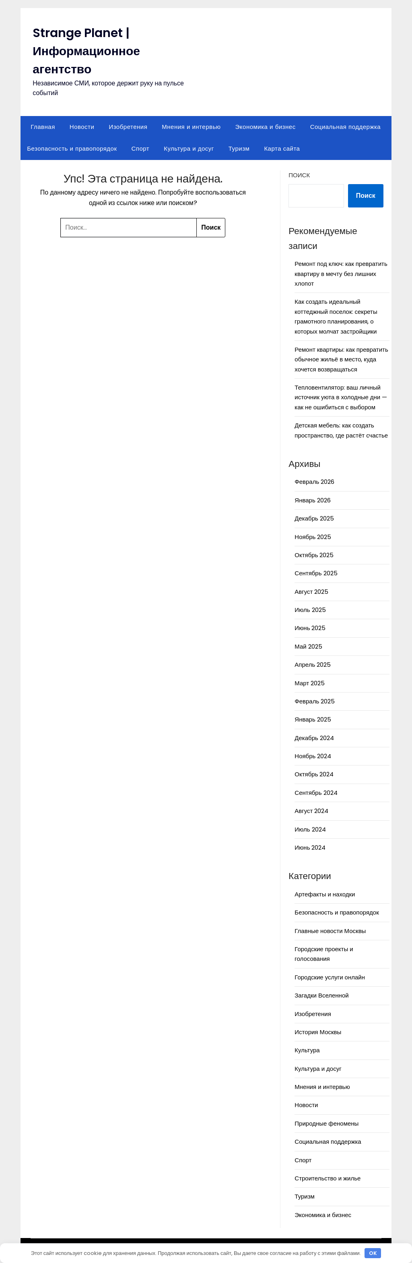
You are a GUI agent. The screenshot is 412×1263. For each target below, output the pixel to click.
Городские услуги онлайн (330, 977)
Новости (82, 126)
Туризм (239, 148)
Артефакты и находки (325, 894)
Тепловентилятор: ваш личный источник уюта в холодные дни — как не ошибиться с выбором (341, 397)
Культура (307, 1050)
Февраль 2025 (315, 701)
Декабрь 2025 (314, 518)
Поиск (299, 175)
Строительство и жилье (327, 1178)
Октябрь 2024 (314, 774)
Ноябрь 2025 (313, 537)
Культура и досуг (189, 148)
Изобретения (128, 126)
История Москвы (318, 1032)
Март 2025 (310, 683)
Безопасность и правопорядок (72, 148)
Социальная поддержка (345, 126)
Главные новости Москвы (330, 931)
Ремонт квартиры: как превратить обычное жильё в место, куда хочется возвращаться (341, 359)
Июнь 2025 (310, 628)
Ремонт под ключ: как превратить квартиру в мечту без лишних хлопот (341, 273)
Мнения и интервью (191, 126)
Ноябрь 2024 (313, 756)
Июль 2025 (310, 610)
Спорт (140, 148)
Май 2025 (308, 646)
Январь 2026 (312, 500)
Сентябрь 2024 (316, 792)
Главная (43, 126)
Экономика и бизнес (265, 126)
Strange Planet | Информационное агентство (86, 51)
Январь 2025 (313, 719)
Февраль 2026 (314, 481)
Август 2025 (311, 591)
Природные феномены (326, 1123)
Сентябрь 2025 (316, 573)
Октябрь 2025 (314, 555)
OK (373, 1253)
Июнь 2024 (310, 847)
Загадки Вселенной (321, 995)
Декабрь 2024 (314, 738)
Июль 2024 (310, 829)
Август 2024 (311, 811)
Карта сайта (282, 148)
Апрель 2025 (313, 664)
